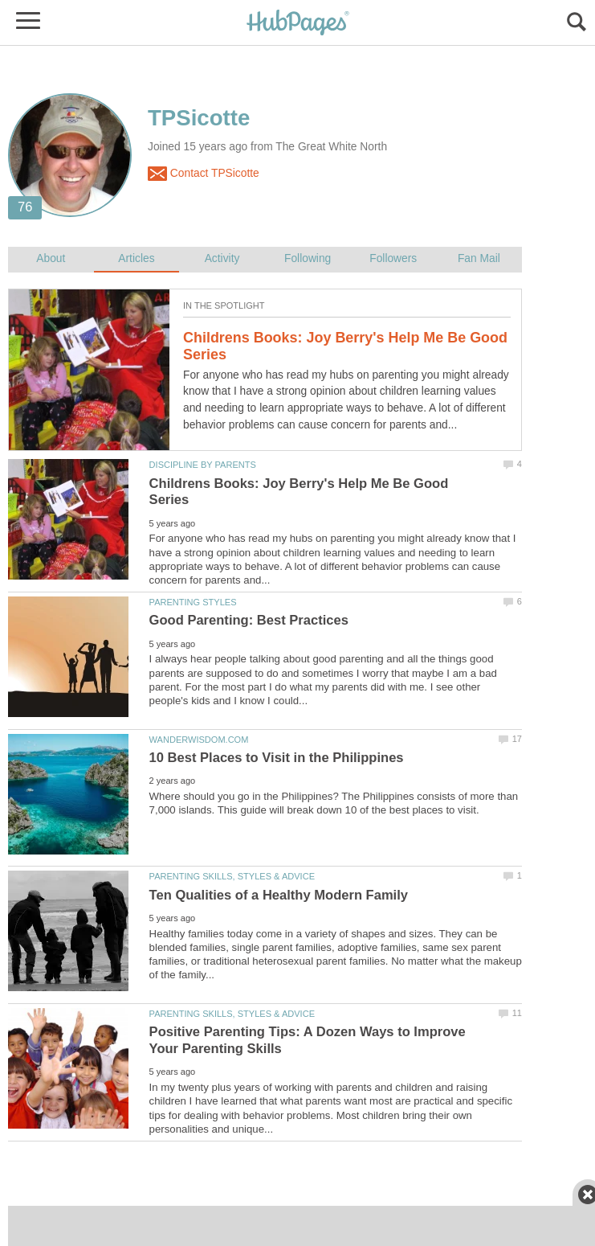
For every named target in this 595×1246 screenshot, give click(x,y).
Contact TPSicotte (203, 173)
